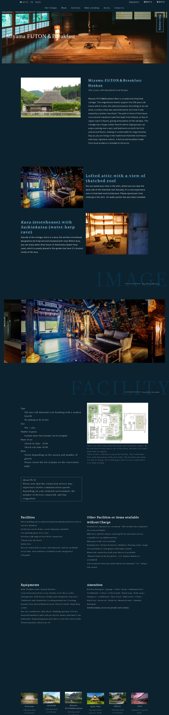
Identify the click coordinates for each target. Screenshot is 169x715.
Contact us (119, 8)
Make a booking (92, 8)
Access (107, 8)
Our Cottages (51, 8)
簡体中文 (148, 2)
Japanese (134, 2)
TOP (33, 708)
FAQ (135, 708)
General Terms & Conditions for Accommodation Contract (99, 708)
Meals (64, 8)
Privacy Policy (127, 708)
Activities (75, 8)
